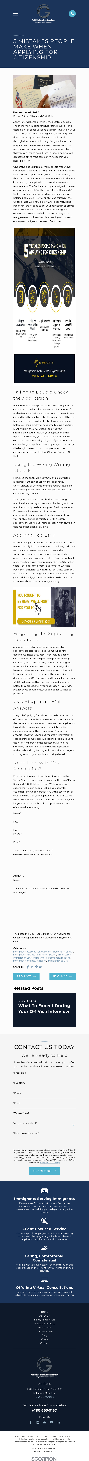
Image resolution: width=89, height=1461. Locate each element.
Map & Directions (44, 1397)
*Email (16, 1103)
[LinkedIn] (58, 1422)
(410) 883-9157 (44, 1410)
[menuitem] (37, 1451)
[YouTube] (51, 1422)
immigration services (24, 954)
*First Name (19, 1073)
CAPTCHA (18, 876)
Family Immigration (44, 1319)
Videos (44, 1339)
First (15, 821)
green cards (64, 954)
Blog (44, 1335)
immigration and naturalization (29, 961)
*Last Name (19, 1083)
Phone (17, 834)
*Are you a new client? (25, 1123)
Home (44, 1312)
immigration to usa (58, 961)
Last (15, 830)
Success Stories (44, 1331)
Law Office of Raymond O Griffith (55, 951)
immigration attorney (24, 951)
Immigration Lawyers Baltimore (30, 958)
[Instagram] (37, 1422)
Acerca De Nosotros (44, 1323)
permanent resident (59, 958)
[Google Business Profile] (44, 1422)
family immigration (46, 954)
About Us (44, 1316)
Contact (44, 1343)
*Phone (17, 1093)
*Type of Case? (21, 1113)
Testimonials (44, 1327)
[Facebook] (30, 1422)
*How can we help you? (26, 1133)
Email (16, 842)
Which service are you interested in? (33, 850)
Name (16, 880)
